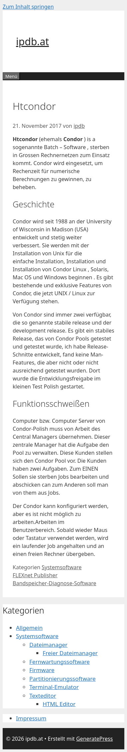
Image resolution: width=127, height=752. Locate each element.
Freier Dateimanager (70, 653)
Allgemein (29, 627)
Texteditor (42, 695)
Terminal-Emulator (54, 687)
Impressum (31, 718)
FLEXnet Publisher (35, 575)
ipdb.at (32, 41)
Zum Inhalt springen (28, 6)
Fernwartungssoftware (59, 661)
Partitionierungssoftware (62, 678)
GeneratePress (94, 738)
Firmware (41, 670)
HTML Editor (59, 704)
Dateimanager (48, 644)
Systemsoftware (62, 567)
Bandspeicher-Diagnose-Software (54, 583)
